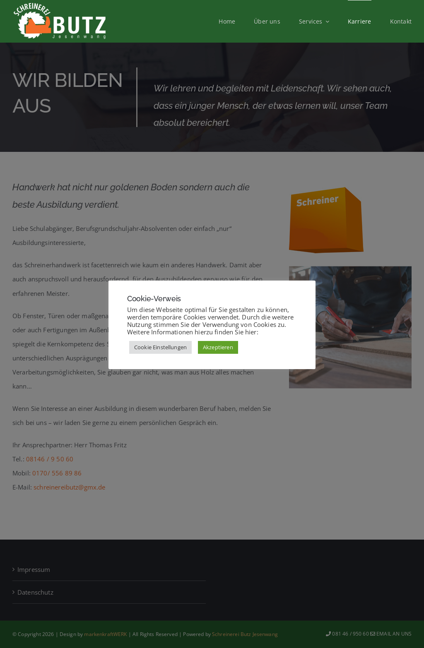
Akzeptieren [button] (218, 347)
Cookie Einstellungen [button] (160, 347)
